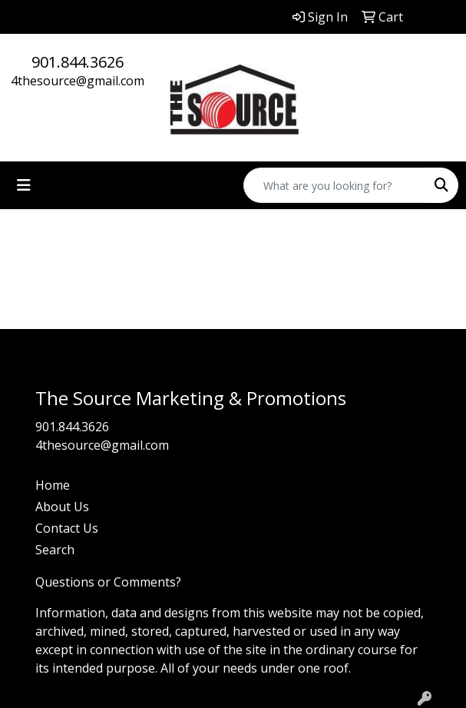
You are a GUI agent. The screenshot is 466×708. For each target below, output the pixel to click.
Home (52, 485)
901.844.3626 (77, 62)
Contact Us (66, 528)
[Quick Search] (334, 185)
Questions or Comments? (108, 581)
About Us (62, 506)
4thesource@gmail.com (77, 80)
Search (54, 549)
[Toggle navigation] (24, 185)
